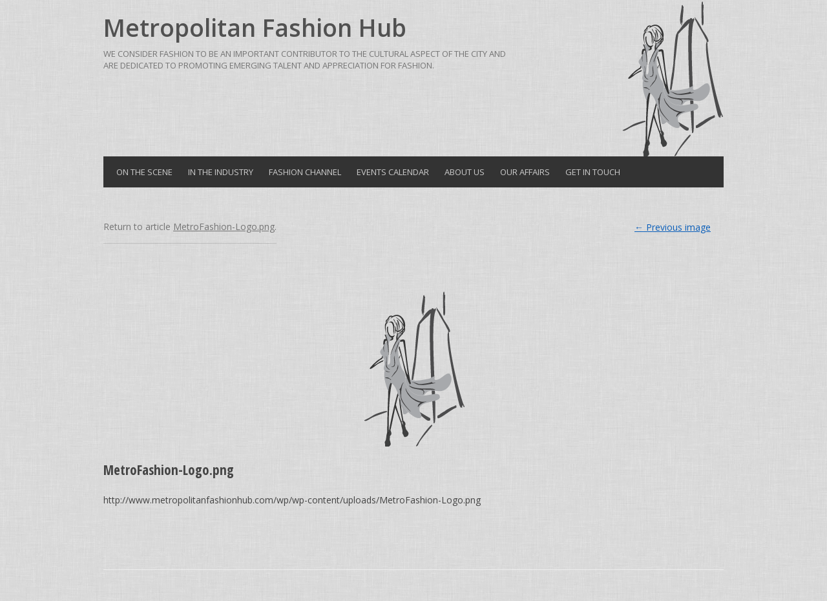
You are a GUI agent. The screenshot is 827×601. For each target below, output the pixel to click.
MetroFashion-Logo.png (224, 226)
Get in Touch (592, 172)
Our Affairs (525, 172)
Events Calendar (393, 172)
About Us (465, 172)
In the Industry (220, 172)
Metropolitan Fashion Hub (254, 27)
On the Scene (144, 172)
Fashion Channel (305, 172)
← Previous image (672, 227)
